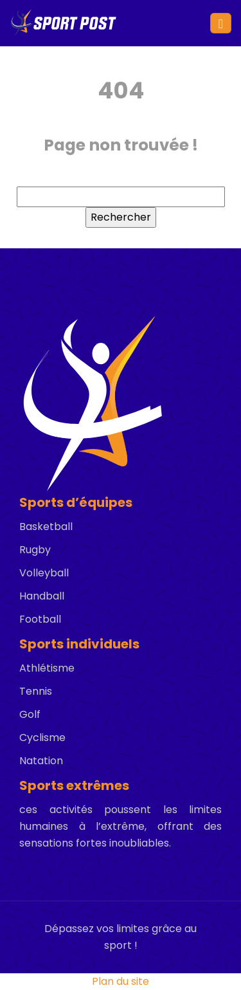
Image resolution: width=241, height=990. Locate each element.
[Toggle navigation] (220, 23)
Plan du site (120, 981)
